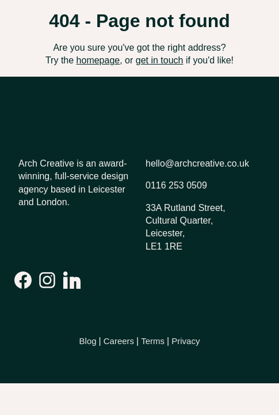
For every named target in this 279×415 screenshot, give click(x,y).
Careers (119, 341)
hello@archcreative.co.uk (197, 163)
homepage (98, 60)
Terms (153, 341)
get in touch (160, 60)
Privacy (185, 341)
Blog (88, 341)
